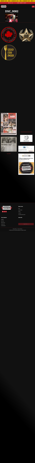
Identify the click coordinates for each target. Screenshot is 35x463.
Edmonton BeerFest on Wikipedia (26, 143)
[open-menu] (33, 6)
